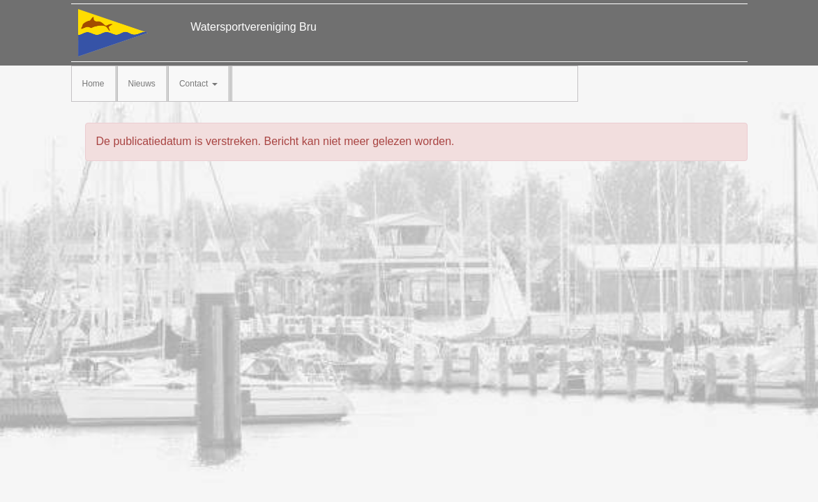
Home (93, 84)
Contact (198, 84)
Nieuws (142, 84)
